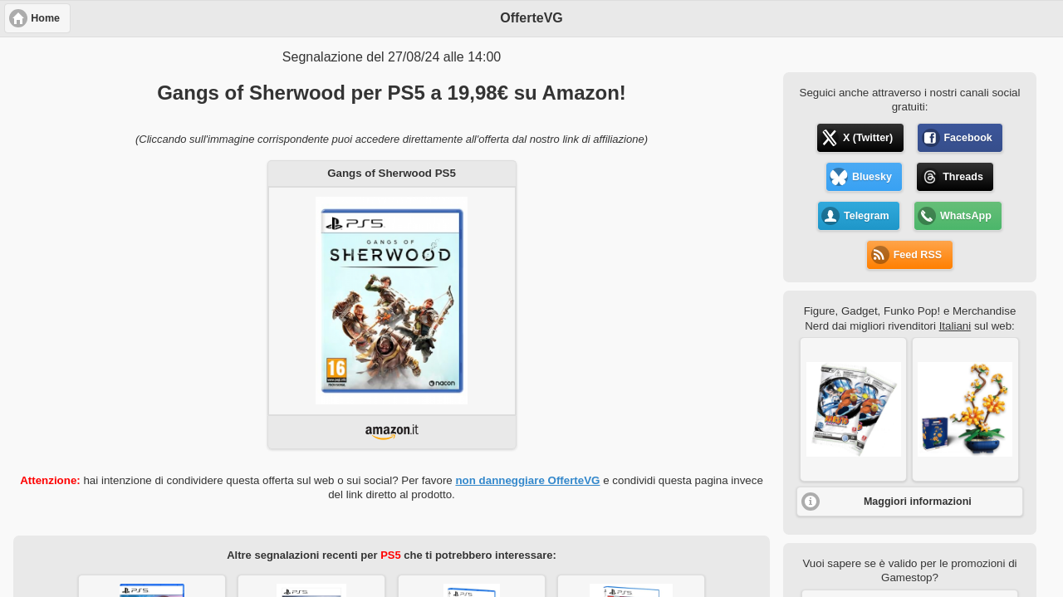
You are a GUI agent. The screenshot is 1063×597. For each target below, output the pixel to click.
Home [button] (45, 18)
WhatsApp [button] (966, 216)
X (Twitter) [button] (868, 138)
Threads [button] (963, 177)
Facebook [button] (967, 138)
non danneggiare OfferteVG (527, 480)
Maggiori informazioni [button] (918, 501)
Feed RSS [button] (918, 255)
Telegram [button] (866, 216)
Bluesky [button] (872, 177)
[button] (853, 409)
